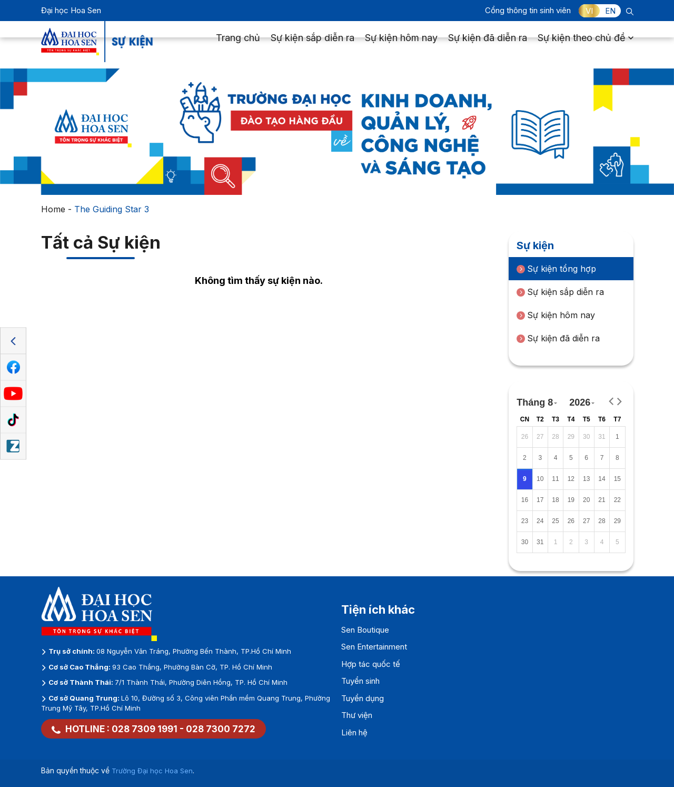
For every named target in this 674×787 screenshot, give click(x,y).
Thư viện (356, 715)
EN (610, 11)
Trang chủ (238, 45)
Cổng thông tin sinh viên (528, 10)
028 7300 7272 (220, 729)
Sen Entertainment (374, 647)
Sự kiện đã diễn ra (487, 45)
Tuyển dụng (362, 698)
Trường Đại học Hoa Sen (152, 770)
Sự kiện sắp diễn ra (312, 45)
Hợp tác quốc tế (370, 664)
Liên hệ (354, 732)
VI (589, 11)
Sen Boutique (365, 630)
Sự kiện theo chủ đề (585, 45)
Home (53, 209)
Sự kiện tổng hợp (556, 268)
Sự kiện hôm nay (401, 45)
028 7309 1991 (144, 729)
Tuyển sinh (360, 681)
